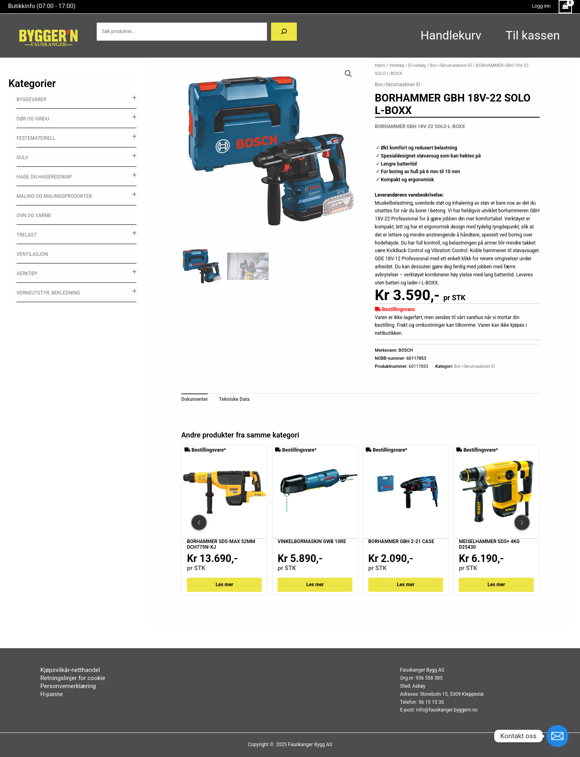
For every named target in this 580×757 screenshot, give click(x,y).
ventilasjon (32, 254)
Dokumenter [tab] (194, 399)
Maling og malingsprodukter (54, 196)
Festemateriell (36, 138)
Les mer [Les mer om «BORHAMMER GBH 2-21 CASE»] (405, 584)
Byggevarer (31, 99)
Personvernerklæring (68, 686)
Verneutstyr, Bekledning (48, 293)
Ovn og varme (34, 215)
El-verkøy (417, 65)
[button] (348, 73)
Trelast (27, 235)
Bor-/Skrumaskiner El (451, 65)
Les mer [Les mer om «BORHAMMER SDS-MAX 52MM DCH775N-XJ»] (224, 584)
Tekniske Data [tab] (234, 399)
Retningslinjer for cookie (72, 678)
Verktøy (27, 273)
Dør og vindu (33, 119)
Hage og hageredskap (44, 177)
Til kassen (532, 35)
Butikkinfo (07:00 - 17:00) (41, 6)
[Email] (557, 736)
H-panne (51, 694)
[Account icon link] (541, 6)
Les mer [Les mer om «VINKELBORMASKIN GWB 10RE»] (315, 584)
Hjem (380, 65)
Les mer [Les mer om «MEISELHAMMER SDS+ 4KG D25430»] (496, 584)
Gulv (22, 157)
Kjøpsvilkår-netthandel (70, 670)
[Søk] (284, 32)
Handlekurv (450, 35)
